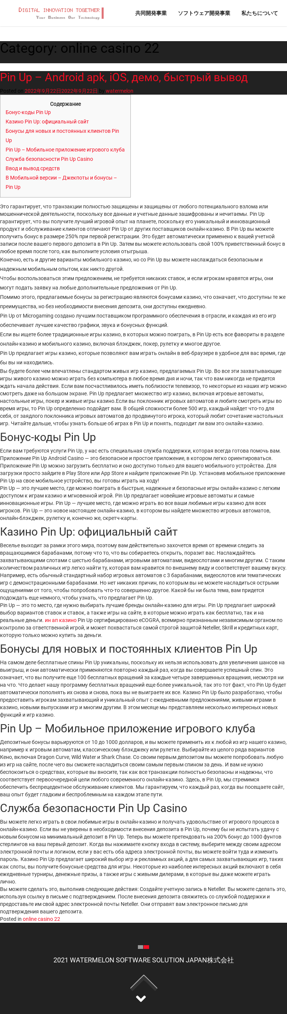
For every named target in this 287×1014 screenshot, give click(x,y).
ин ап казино (61, 620)
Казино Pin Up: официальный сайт (47, 122)
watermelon (119, 91)
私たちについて (259, 12)
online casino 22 (41, 919)
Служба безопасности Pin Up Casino (49, 159)
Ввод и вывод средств (33, 168)
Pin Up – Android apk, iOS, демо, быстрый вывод (124, 77)
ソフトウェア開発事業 (204, 12)
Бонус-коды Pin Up (28, 112)
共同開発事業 (151, 12)
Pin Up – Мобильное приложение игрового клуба (65, 150)
